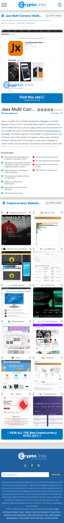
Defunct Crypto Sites (8, 23)
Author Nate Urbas (19, 515)
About (21, 512)
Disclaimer (8, 515)
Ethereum (44, 121)
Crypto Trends (24, 518)
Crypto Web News (37, 518)
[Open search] (60, 5)
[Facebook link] (32, 465)
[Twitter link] (39, 465)
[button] (4, 5)
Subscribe (55, 474)
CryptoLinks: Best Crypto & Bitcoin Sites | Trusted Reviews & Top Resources (25, 20)
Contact (28, 512)
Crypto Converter (51, 518)
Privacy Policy (55, 512)
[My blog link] (25, 465)
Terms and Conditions (40, 512)
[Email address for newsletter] (25, 474)
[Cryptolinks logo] (32, 5)
